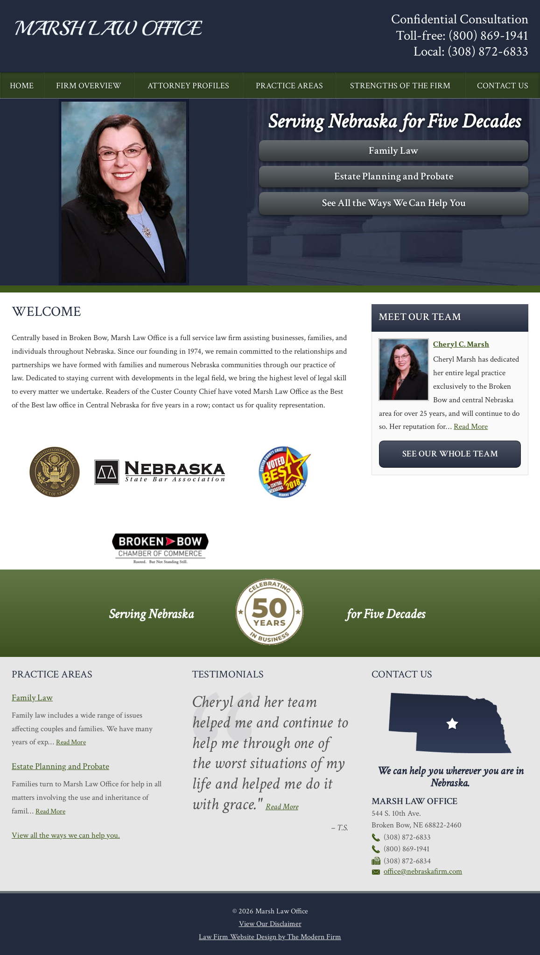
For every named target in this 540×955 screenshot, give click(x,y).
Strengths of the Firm (400, 85)
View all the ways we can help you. (66, 835)
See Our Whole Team (450, 454)
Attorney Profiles (188, 85)
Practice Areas (289, 85)
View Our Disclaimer (270, 924)
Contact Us (502, 85)
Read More (471, 426)
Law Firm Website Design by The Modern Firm (270, 937)
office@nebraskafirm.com (423, 871)
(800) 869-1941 (488, 35)
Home (22, 85)
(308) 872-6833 (488, 51)
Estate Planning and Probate (393, 176)
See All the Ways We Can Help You (394, 203)
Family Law (394, 150)
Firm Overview (88, 85)
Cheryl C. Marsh (461, 344)
